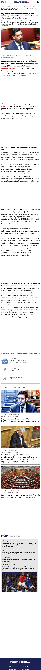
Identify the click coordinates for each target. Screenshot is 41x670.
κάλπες (3, 106)
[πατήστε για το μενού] (2, 2)
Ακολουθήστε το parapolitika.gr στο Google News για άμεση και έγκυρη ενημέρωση (18, 361)
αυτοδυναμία (25, 113)
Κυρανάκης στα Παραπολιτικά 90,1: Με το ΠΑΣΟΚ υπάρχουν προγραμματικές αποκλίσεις (20, 420)
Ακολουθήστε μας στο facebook (16, 369)
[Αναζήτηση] (38, 2)
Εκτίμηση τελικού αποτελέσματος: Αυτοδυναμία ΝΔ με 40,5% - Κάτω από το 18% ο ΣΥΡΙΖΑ (20, 496)
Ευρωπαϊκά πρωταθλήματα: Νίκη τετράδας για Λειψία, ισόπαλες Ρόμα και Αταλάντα (19, 553)
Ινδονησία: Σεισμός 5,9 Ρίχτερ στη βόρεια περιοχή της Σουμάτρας (18, 560)
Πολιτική (35, 6)
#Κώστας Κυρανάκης (7, 353)
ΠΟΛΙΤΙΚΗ (6, 414)
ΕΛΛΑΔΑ (10, 666)
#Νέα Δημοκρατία (21, 353)
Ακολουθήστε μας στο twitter (16, 378)
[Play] (5, 2)
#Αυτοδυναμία (33, 353)
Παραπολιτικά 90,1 (8, 68)
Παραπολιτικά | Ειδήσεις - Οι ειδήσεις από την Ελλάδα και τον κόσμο (16, 6)
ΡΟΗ (10, 536)
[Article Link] (20, 401)
